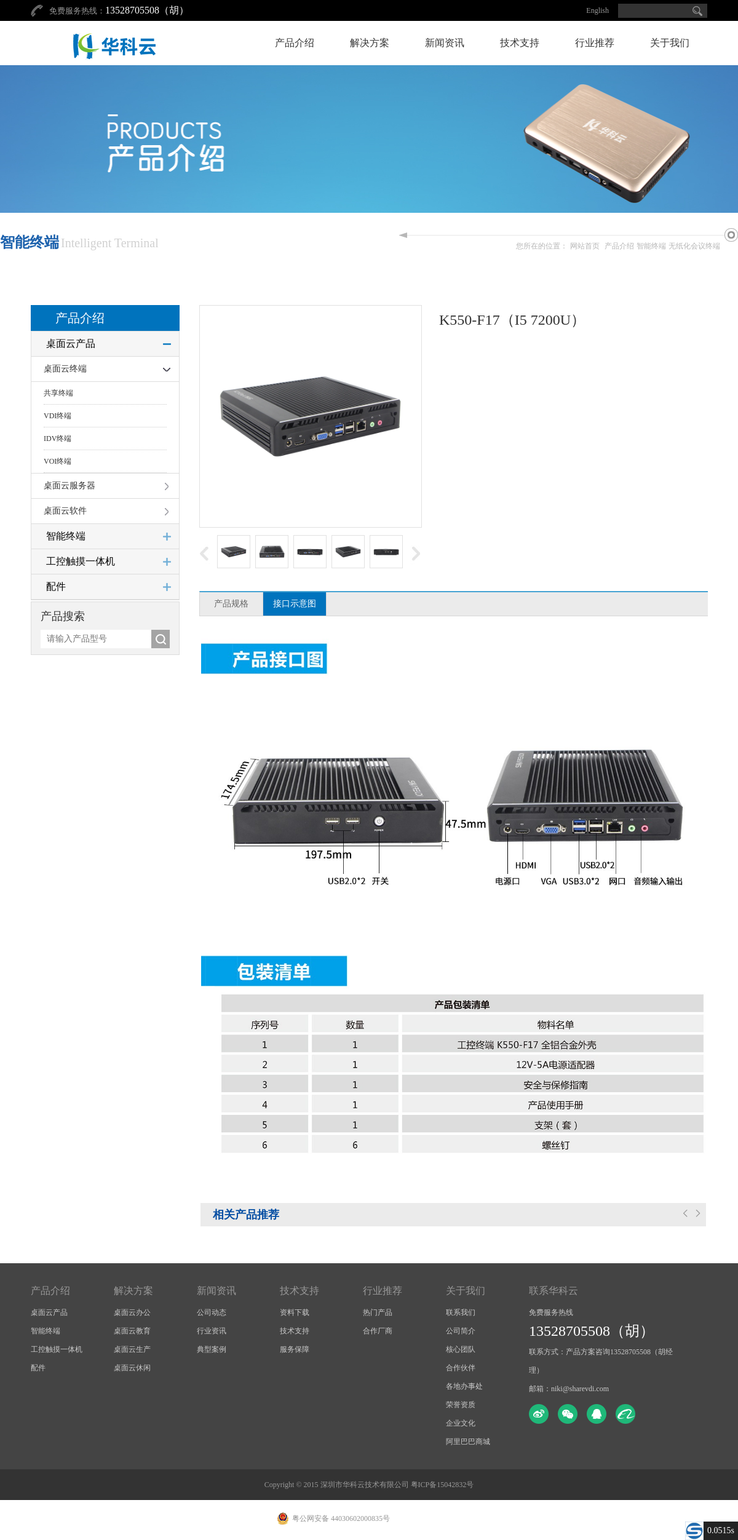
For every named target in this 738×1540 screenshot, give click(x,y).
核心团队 (460, 1349)
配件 (56, 586)
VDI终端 (57, 415)
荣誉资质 (460, 1404)
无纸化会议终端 (694, 246)
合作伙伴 (460, 1367)
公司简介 (460, 1331)
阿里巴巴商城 (468, 1441)
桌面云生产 (132, 1349)
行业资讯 (211, 1331)
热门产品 (377, 1312)
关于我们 (669, 43)
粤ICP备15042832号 (442, 1484)
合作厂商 (377, 1331)
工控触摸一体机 (80, 561)
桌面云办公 (132, 1312)
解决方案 (369, 43)
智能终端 (651, 246)
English (597, 10)
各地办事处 (464, 1386)
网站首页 (585, 246)
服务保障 (294, 1349)
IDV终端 (57, 438)
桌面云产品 (70, 343)
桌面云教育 (132, 1331)
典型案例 (211, 1349)
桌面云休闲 (132, 1367)
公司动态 (211, 1312)
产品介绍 (294, 43)
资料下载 (294, 1312)
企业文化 (460, 1423)
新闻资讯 (444, 43)
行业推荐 (594, 43)
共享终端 (58, 393)
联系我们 (460, 1312)
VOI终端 (57, 461)
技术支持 (519, 43)
